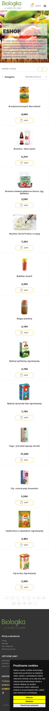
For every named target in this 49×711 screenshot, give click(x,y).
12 (44, 598)
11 (38, 598)
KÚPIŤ (24, 120)
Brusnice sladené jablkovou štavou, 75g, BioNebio (24, 192)
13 (13, 603)
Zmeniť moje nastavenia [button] (29, 705)
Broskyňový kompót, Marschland (24, 106)
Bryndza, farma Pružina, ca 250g (24, 234)
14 (19, 603)
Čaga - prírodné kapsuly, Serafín (24, 446)
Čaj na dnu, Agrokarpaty (24, 573)
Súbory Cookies (8, 666)
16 (30, 603)
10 (34, 598)
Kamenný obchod (8, 649)
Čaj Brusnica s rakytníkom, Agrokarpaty (24, 531)
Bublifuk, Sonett (24, 276)
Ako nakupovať (7, 646)
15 (24, 603)
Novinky (5, 643)
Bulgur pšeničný (24, 319)
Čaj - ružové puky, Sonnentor (24, 488)
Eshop (4, 640)
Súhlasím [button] (29, 697)
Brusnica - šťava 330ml (24, 149)
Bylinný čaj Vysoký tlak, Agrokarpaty (24, 403)
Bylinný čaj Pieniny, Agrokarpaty (24, 361)
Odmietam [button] (29, 701)
